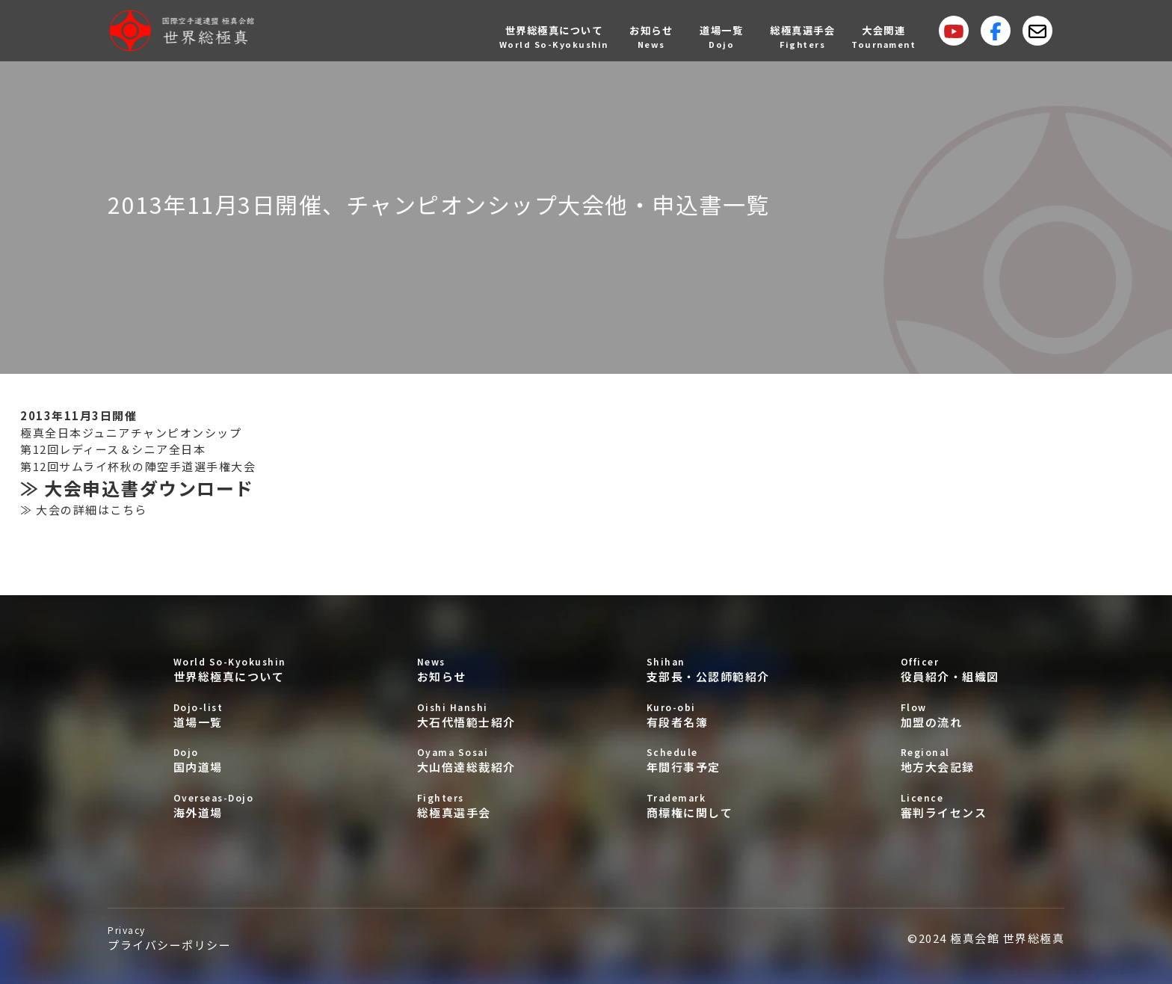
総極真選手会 (466, 805)
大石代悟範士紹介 (466, 715)
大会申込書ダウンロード (149, 488)
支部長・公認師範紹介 (708, 669)
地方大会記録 (950, 760)
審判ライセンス (950, 805)
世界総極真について (229, 669)
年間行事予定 (708, 760)
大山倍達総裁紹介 (466, 760)
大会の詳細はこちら (91, 509)
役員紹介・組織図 (950, 669)
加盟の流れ (950, 715)
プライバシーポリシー (169, 938)
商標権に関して (708, 805)
